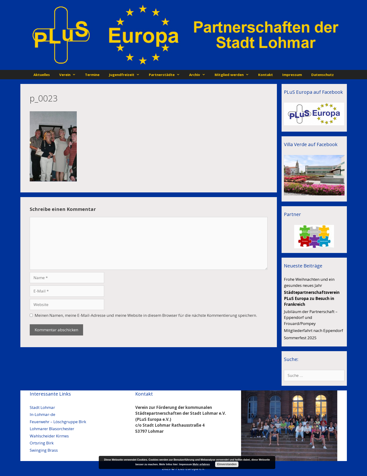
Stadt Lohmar (42, 407)
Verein (69, 74)
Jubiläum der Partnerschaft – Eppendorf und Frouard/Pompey (311, 317)
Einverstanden (227, 464)
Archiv (199, 74)
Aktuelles (41, 74)
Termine (92, 74)
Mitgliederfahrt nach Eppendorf (313, 330)
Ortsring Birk (42, 443)
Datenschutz (322, 74)
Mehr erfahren (201, 464)
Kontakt (265, 74)
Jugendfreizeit (126, 74)
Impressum (292, 74)
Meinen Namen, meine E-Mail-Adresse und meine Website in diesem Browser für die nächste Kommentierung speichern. (146, 315)
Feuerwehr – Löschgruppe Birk (58, 421)
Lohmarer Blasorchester (52, 428)
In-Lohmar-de (42, 414)
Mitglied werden (234, 74)
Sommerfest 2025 (300, 337)
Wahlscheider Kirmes (49, 436)
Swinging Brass (44, 450)
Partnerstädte (166, 74)
